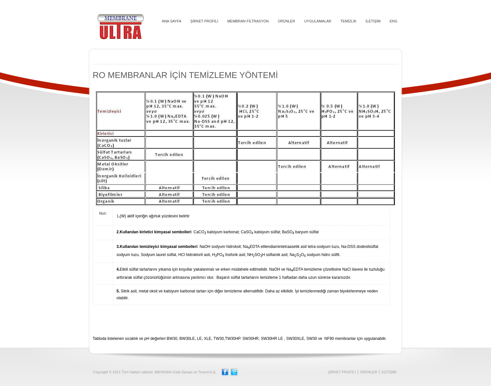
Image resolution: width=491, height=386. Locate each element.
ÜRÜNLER (286, 21)
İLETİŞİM (372, 21)
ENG (393, 21)
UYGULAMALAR (317, 21)
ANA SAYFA (171, 21)
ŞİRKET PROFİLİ (204, 21)
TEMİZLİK (348, 21)
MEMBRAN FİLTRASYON (248, 21)
